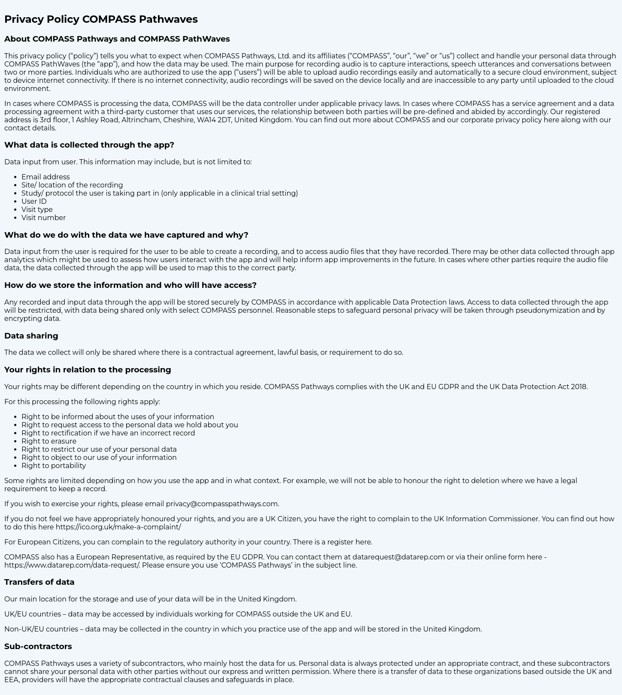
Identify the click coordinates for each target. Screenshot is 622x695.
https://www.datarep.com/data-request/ (71, 565)
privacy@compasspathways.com (222, 504)
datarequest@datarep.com (398, 557)
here (551, 120)
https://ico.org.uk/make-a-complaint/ (118, 527)
